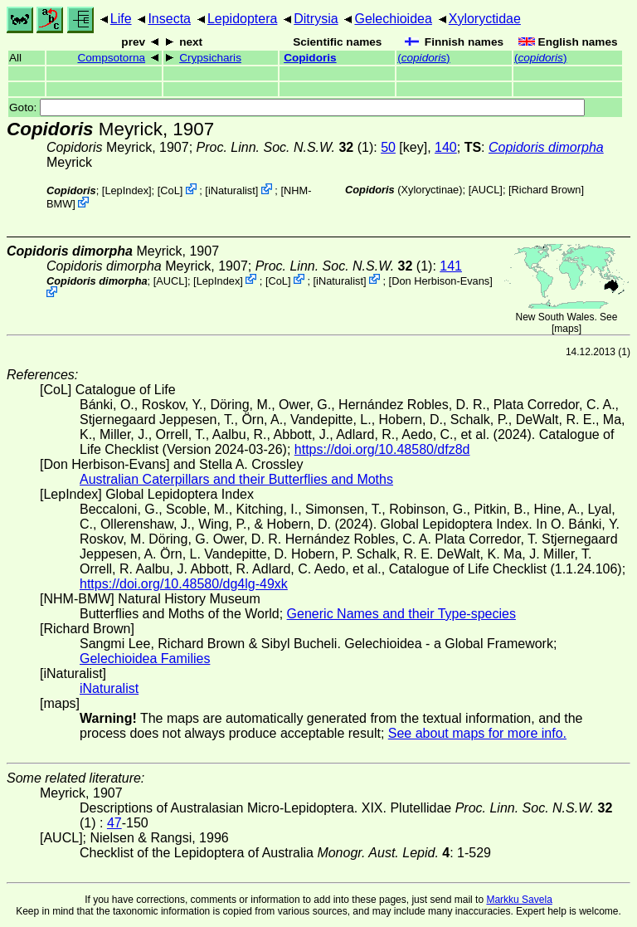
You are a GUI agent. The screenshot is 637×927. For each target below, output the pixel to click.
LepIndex (126, 190)
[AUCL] (486, 189)
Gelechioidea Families (145, 658)
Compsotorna (111, 57)
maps (566, 328)
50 (388, 147)
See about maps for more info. (477, 733)
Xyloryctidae (485, 19)
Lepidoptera (242, 19)
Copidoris (310, 57)
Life (121, 19)
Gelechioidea (392, 19)
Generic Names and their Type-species (401, 614)
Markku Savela (519, 899)
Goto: (297, 107)
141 (451, 266)
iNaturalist (231, 190)
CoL (169, 190)
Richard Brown (546, 189)
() (423, 57)
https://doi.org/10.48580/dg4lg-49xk (184, 584)
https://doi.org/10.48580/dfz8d (382, 449)
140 (446, 147)
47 (114, 823)
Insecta (169, 19)
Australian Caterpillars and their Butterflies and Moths (236, 479)
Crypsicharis (210, 57)
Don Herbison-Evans (440, 280)
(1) (285, 147)
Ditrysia (316, 19)
